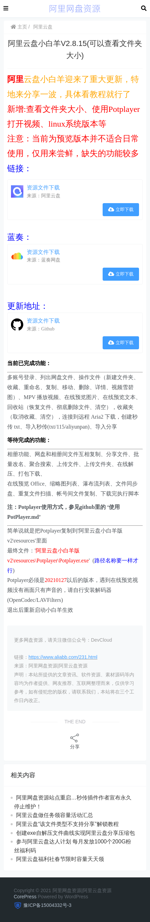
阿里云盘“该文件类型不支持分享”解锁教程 (67, 824)
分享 (75, 741)
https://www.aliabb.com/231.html (62, 657)
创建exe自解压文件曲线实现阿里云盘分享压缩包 (75, 833)
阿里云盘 (43, 27)
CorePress (25, 896)
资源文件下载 (43, 187)
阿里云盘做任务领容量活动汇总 (54, 815)
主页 (19, 27)
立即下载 (121, 209)
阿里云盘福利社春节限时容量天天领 (60, 859)
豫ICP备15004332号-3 (47, 905)
